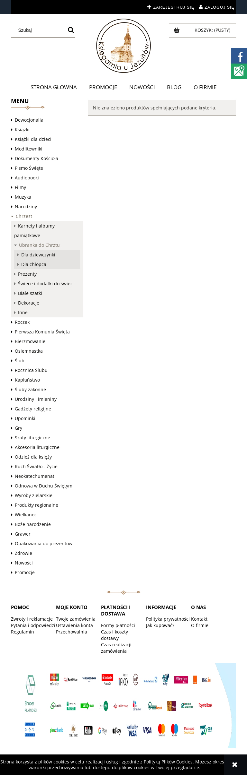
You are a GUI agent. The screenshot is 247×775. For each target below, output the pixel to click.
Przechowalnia (71, 632)
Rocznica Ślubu (31, 370)
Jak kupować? (160, 625)
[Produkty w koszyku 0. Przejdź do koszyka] (213, 30)
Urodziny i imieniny (36, 399)
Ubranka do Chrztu (39, 245)
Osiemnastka (29, 351)
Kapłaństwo (27, 380)
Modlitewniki (28, 149)
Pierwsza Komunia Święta (42, 332)
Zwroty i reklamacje (32, 619)
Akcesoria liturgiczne (37, 447)
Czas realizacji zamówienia (116, 648)
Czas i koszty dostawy (114, 635)
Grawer (23, 534)
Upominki (25, 418)
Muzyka (23, 197)
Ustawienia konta (74, 625)
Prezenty (27, 274)
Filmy (20, 187)
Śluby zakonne (30, 389)
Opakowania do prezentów (43, 543)
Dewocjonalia (29, 120)
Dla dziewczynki (38, 255)
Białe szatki (30, 293)
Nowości (24, 563)
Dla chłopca (33, 264)
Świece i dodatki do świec (45, 283)
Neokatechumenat (34, 476)
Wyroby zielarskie (33, 495)
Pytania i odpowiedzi (33, 625)
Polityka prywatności (168, 619)
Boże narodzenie (33, 524)
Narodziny (26, 206)
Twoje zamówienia (76, 619)
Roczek (22, 322)
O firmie (199, 625)
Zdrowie (23, 553)
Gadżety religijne (33, 409)
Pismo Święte (29, 168)
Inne (23, 312)
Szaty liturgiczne (32, 438)
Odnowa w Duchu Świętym (43, 486)
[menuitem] (54, 87)
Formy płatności (118, 625)
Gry (18, 428)
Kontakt (199, 619)
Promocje (25, 572)
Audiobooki (27, 178)
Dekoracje (28, 303)
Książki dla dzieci (33, 139)
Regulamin (22, 632)
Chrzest (24, 216)
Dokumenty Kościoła (36, 158)
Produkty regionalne (36, 505)
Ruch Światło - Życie (36, 466)
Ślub (19, 360)
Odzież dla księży (33, 457)
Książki (22, 129)
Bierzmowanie (30, 341)
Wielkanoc (26, 515)
